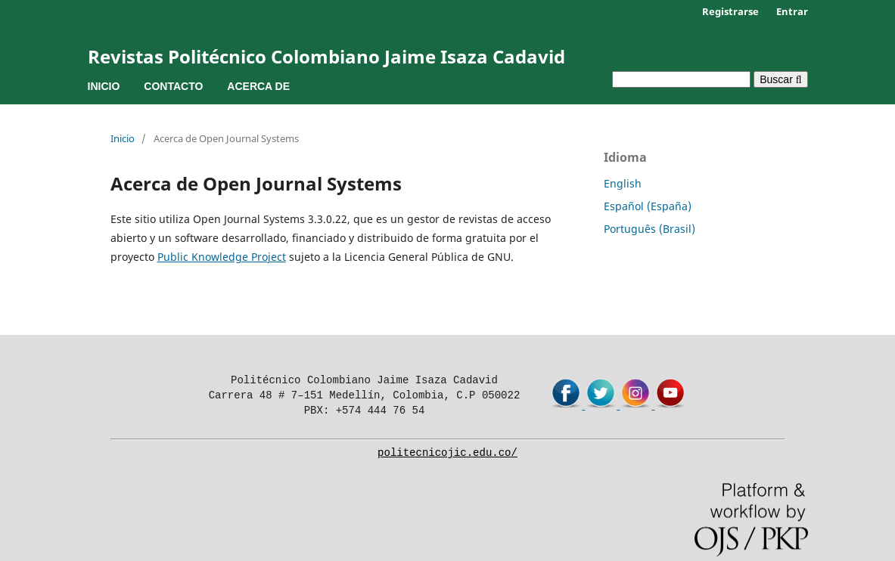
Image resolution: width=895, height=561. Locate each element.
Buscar (780, 79)
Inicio (104, 86)
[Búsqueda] (681, 79)
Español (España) (647, 206)
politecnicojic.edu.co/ (447, 452)
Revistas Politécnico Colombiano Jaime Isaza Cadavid (326, 56)
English (623, 183)
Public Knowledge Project (221, 257)
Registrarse (730, 11)
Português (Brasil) (649, 229)
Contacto (173, 86)
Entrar (792, 11)
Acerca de (258, 86)
